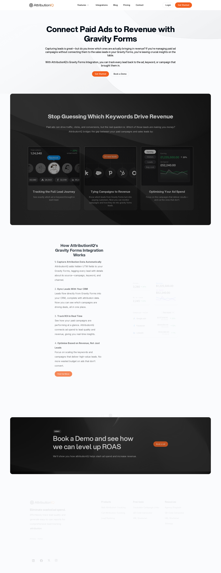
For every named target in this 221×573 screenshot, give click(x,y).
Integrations (102, 5)
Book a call (160, 445)
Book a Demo (120, 74)
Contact (139, 5)
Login (168, 5)
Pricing (126, 5)
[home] (41, 5)
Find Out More (63, 375)
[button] (83, 5)
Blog (115, 5)
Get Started (183, 5)
